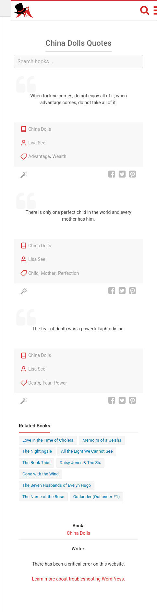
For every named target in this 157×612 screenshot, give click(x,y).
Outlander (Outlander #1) (96, 496)
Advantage (39, 156)
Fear (47, 383)
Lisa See (36, 142)
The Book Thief (36, 462)
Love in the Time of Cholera (47, 440)
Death (34, 383)
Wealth (59, 156)
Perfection (68, 273)
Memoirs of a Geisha (101, 440)
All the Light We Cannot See (87, 451)
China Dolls (39, 129)
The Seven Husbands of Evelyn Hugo (56, 485)
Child (33, 273)
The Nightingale (37, 451)
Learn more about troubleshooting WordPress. (78, 578)
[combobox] (78, 61)
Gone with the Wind (40, 473)
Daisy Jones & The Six (80, 462)
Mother (48, 273)
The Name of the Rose (43, 496)
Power (60, 383)
